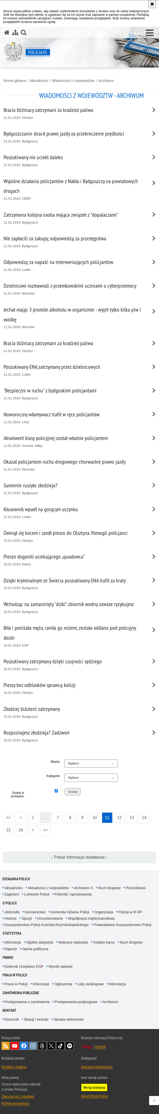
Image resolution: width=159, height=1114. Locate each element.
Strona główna (14, 81)
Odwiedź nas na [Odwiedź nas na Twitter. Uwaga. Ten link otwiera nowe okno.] (51, 1046)
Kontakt (10, 1010)
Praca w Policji (15, 975)
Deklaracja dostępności (97, 1066)
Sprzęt (27, 918)
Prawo (8, 957)
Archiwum (106, 81)
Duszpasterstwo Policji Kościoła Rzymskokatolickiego (47, 925)
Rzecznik (12, 1019)
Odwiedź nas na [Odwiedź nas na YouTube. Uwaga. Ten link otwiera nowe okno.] (15, 1046)
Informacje (13, 942)
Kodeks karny (104, 942)
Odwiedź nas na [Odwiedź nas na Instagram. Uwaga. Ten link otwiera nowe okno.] (33, 1046)
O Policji (10, 903)
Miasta (55, 762)
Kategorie (52, 776)
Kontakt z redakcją (14, 1066)
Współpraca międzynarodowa (91, 918)
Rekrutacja (117, 984)
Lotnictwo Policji (36, 894)
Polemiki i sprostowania (72, 894)
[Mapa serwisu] (15, 32)
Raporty (11, 949)
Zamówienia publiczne (21, 992)
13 (132, 817)
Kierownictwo (35, 912)
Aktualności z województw (48, 888)
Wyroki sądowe (61, 966)
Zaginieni (12, 894)
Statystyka (12, 933)
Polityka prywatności (15, 1103)
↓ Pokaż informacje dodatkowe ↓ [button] (79, 857)
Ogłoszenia (63, 984)
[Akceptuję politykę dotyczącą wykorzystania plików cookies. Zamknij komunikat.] (152, 4)
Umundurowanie (50, 918)
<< (7, 816)
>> (44, 828)
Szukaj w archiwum (17, 794)
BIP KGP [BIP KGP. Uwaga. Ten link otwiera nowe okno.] (100, 1046)
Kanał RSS (6, 1046)
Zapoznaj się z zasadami (18, 1096)
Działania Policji (16, 879)
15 (8, 830)
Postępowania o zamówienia (27, 1002)
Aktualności (39, 81)
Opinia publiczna (35, 949)
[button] (150, 33)
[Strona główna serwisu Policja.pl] (7, 32)
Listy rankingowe (90, 984)
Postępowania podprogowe (76, 1002)
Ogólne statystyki (39, 942)
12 (119, 817)
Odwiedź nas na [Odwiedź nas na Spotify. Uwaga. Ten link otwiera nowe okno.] (70, 1046)
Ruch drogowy (109, 888)
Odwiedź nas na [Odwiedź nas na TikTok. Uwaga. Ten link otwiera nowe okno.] (60, 1046)
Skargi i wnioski (36, 1019)
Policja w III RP (130, 912)
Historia (11, 918)
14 (144, 817)
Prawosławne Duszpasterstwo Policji (122, 925)
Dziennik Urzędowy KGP (24, 966)
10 (94, 817)
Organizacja (103, 912)
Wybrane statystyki (73, 942)
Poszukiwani (136, 888)
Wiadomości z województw (73, 81)
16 (21, 830)
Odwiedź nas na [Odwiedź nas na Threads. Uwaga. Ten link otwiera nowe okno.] (42, 1046)
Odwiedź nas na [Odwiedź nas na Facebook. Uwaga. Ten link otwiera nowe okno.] (24, 1046)
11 (107, 817)
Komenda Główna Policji (70, 912)
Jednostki (12, 912)
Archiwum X (83, 888)
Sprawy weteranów (69, 1019)
